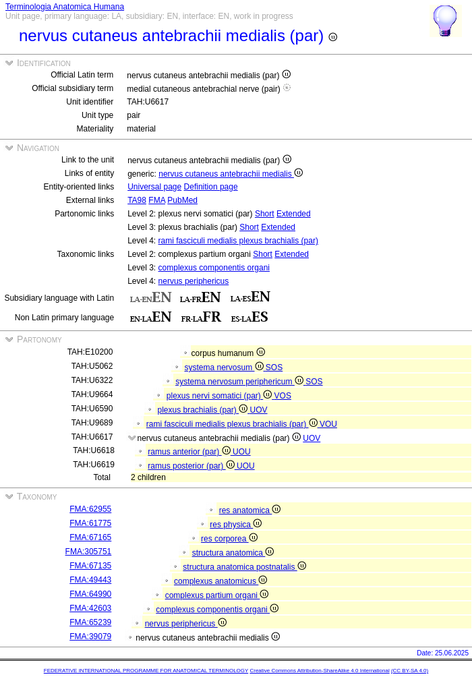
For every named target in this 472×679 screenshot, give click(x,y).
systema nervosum (224, 367)
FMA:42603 (90, 608)
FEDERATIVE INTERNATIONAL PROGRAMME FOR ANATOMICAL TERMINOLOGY (146, 671)
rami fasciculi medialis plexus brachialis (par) (238, 240)
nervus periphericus (193, 281)
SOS (274, 367)
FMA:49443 (90, 580)
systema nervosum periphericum (240, 381)
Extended (293, 213)
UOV (259, 410)
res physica (236, 524)
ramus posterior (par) (192, 466)
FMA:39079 (90, 636)
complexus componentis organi (214, 267)
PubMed (182, 200)
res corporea (229, 538)
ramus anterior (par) (190, 451)
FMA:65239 (90, 622)
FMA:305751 (88, 551)
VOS (282, 396)
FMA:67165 (90, 537)
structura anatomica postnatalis (244, 567)
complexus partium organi (217, 595)
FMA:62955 (90, 509)
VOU (328, 424)
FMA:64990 (90, 594)
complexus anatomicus (220, 581)
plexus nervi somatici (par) (220, 396)
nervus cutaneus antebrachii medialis (230, 174)
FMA (156, 200)
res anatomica (250, 510)
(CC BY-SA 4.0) (409, 671)
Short (264, 213)
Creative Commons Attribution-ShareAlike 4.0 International (319, 671)
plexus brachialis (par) (203, 410)
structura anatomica (233, 553)
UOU (242, 451)
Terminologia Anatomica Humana (64, 6)
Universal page (154, 186)
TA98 (136, 200)
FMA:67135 (90, 565)
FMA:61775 (90, 523)
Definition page (211, 186)
